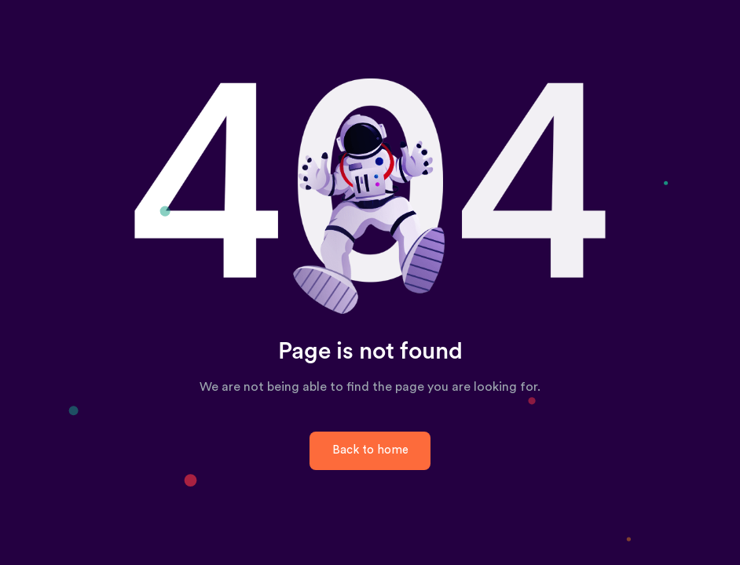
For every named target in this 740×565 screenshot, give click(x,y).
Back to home (370, 450)
